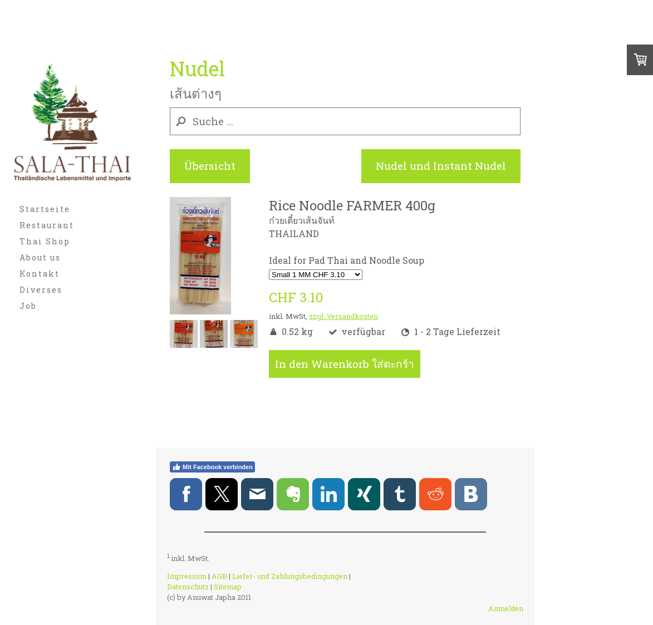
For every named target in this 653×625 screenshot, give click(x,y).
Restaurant (46, 225)
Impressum (187, 576)
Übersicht (209, 166)
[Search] (345, 121)
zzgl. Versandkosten (343, 316)
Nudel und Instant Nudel (441, 166)
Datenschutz (188, 586)
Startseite (44, 209)
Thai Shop (44, 241)
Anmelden (505, 608)
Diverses (40, 289)
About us (40, 257)
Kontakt (39, 273)
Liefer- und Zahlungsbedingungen (289, 576)
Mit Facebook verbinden (212, 466)
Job (28, 306)
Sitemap (228, 586)
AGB (219, 576)
